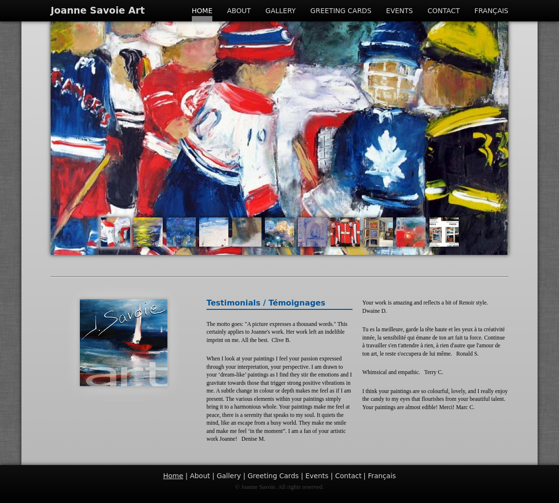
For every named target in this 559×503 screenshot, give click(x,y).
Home (202, 11)
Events (399, 11)
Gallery (280, 11)
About (239, 11)
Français (491, 11)
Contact (444, 11)
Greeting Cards (340, 11)
